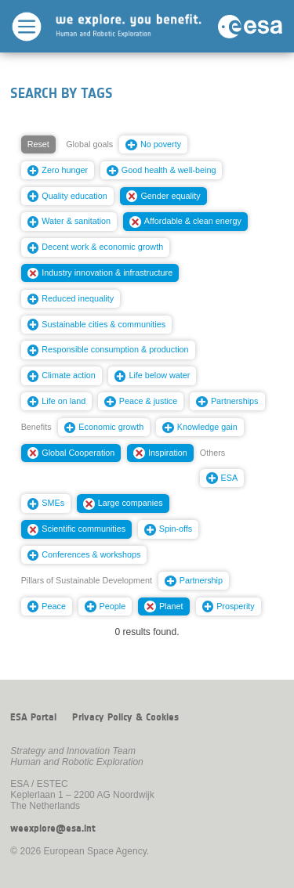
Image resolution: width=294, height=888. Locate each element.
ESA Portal (33, 717)
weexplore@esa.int (53, 828)
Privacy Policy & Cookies (125, 717)
